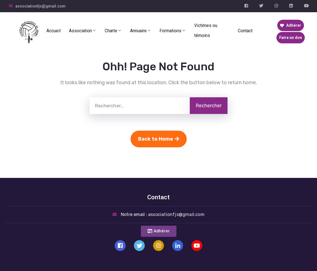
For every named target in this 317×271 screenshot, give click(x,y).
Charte (113, 30)
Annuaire (140, 30)
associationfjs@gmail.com (40, 6)
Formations (172, 30)
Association (82, 30)
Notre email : (162, 214)
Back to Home (158, 139)
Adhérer (290, 25)
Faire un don (290, 37)
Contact (245, 30)
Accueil (53, 30)
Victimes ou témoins (205, 30)
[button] (158, 231)
